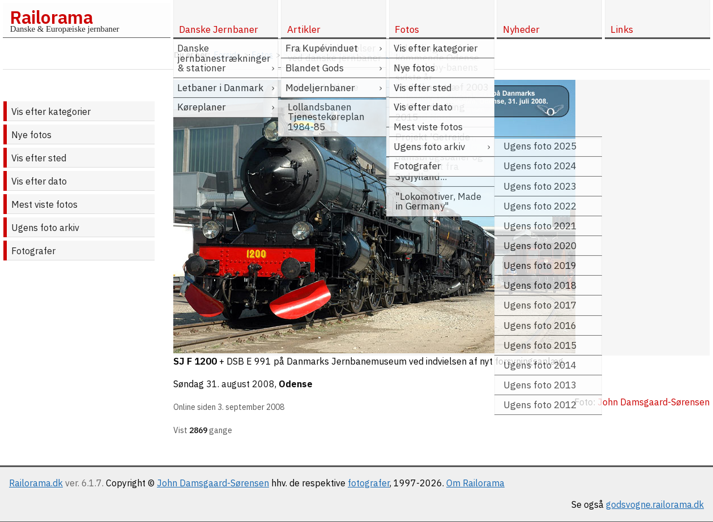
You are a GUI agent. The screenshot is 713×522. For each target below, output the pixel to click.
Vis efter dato (39, 181)
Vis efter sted (38, 158)
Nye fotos (31, 134)
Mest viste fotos (44, 204)
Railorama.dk (36, 483)
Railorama (51, 17)
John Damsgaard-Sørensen (213, 483)
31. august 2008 (240, 384)
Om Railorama (475, 483)
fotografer (369, 483)
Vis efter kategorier (51, 111)
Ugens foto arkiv (45, 227)
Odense (296, 384)
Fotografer (33, 250)
